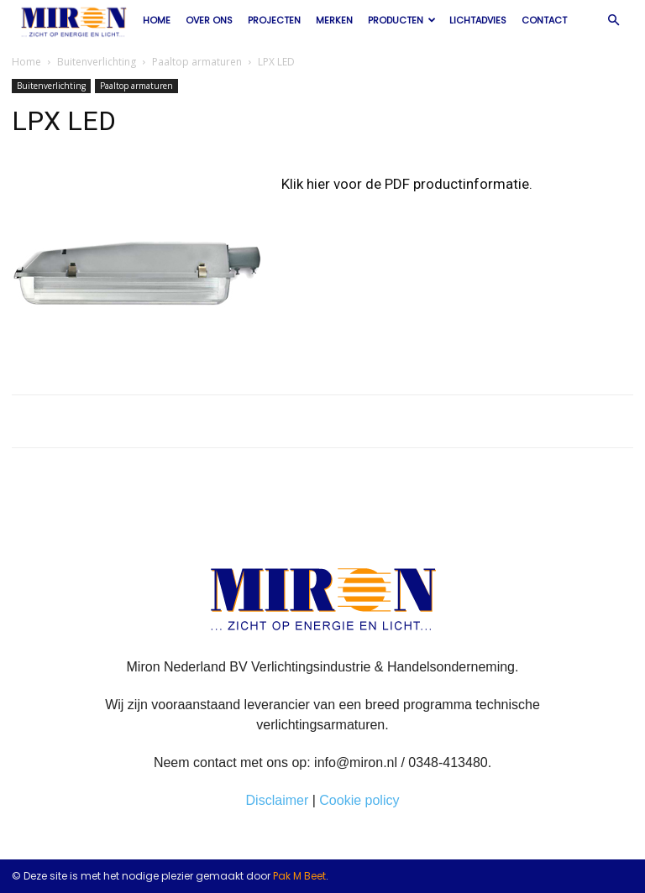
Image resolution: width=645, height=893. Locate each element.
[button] (613, 20)
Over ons (209, 20)
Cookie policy (359, 800)
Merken (334, 20)
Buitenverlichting (96, 62)
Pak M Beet (299, 876)
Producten (402, 20)
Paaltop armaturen (197, 62)
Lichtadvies (477, 20)
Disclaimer (277, 800)
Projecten (274, 20)
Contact (544, 20)
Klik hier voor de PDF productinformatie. (406, 183)
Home (156, 20)
